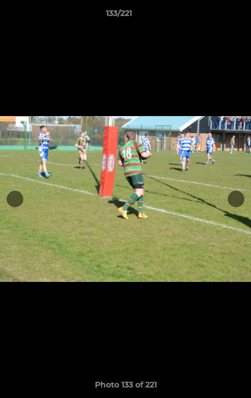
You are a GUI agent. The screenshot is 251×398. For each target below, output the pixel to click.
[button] (211, 16)
